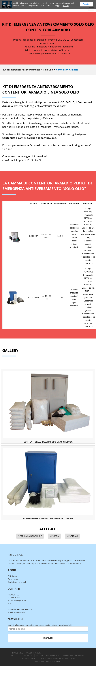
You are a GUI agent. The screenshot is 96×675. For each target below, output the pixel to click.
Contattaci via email (17, 582)
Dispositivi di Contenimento (48, 661)
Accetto (86, 4)
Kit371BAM (72, 536)
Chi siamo (12, 576)
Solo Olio (48, 69)
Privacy (66, 5)
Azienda (15, 655)
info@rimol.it (9, 160)
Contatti (27, 655)
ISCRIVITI (48, 638)
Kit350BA (54, 536)
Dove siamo (13, 579)
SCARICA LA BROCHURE (30, 536)
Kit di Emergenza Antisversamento (21, 69)
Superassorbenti (28, 658)
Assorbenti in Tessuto (74, 655)
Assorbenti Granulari (47, 655)
